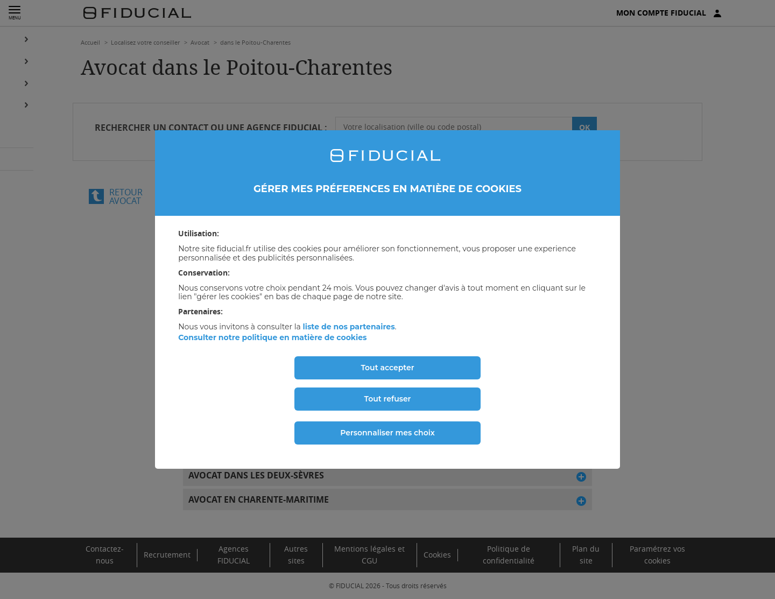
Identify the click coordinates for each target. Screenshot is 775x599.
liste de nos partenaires (348, 327)
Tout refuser (387, 399)
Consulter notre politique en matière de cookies (272, 337)
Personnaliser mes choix (387, 433)
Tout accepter (387, 367)
